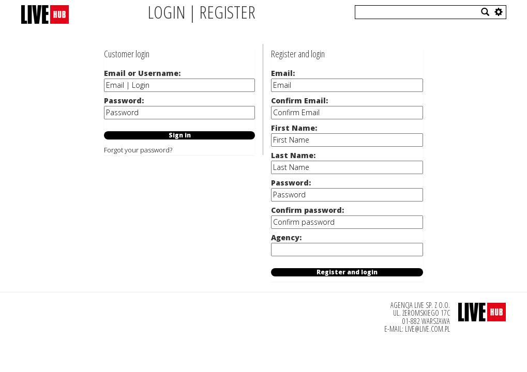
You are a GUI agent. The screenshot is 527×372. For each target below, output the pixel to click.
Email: (283, 73)
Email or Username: (142, 73)
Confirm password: (307, 210)
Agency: (286, 237)
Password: (124, 100)
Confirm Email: (299, 100)
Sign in (180, 135)
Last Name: (293, 155)
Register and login (347, 272)
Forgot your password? (138, 149)
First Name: (294, 128)
